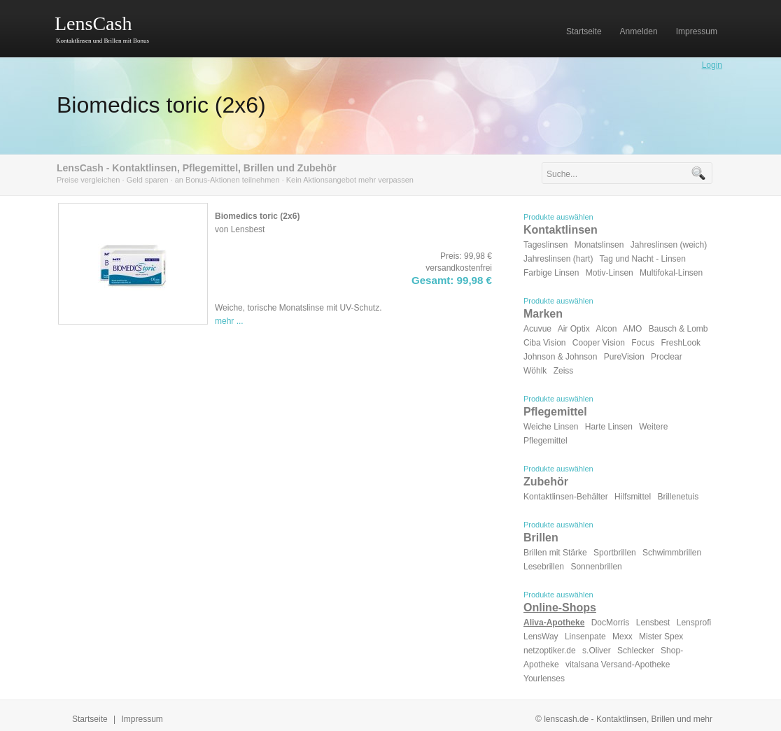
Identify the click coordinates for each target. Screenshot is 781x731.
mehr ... (229, 321)
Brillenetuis (677, 497)
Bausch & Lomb (678, 329)
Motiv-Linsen (609, 273)
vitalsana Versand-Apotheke (617, 664)
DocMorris (610, 622)
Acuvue (537, 329)
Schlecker (635, 650)
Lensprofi (694, 622)
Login (712, 65)
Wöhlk (535, 371)
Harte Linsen (609, 427)
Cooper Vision (598, 343)
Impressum (142, 719)
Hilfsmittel (632, 497)
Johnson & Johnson (560, 357)
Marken (543, 314)
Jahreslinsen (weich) (669, 245)
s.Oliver (596, 650)
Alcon (606, 329)
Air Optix (574, 329)
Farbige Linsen (551, 273)
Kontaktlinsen (560, 230)
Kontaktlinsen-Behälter (565, 497)
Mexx (622, 636)
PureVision (624, 357)
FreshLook (681, 343)
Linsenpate (585, 636)
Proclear (666, 357)
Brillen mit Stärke (555, 553)
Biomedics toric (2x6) (161, 105)
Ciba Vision (544, 343)
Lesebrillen (543, 567)
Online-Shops (559, 607)
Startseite (90, 719)
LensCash (93, 23)
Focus (642, 343)
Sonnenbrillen (595, 567)
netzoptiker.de (549, 650)
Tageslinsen (545, 245)
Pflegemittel (555, 412)
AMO (632, 329)
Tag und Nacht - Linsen (643, 259)
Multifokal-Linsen (671, 273)
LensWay (540, 636)
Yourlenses (544, 678)
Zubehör (545, 482)
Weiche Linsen (551, 427)
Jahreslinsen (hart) (558, 259)
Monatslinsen (599, 245)
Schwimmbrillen (671, 553)
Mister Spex (661, 636)
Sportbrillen (614, 553)
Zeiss (564, 371)
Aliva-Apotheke (553, 622)
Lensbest (653, 622)
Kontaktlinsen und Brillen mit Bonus (102, 40)
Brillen (540, 538)
